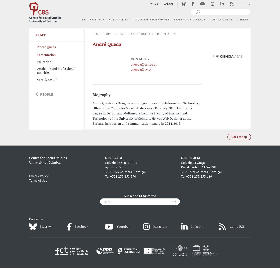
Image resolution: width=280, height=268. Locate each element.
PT (243, 4)
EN (248, 4)
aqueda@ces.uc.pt (144, 64)
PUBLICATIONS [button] (119, 19)
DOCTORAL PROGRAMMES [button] (151, 19)
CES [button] (82, 19)
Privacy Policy (38, 176)
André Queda (141, 34)
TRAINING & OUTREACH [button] (189, 19)
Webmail (168, 4)
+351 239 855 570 (123, 176)
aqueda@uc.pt (141, 69)
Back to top (239, 137)
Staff (122, 34)
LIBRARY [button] (243, 19)
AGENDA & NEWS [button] (221, 19)
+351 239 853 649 (199, 176)
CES (95, 34)
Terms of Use (38, 181)
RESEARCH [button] (97, 19)
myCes (154, 4)
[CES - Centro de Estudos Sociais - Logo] (45, 12)
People (108, 34)
